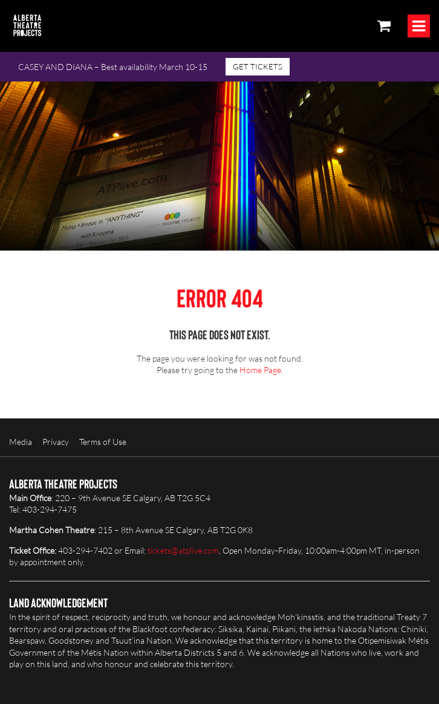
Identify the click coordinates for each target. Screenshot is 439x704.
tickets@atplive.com (183, 550)
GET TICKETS (257, 66)
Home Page (260, 370)
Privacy (55, 442)
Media (20, 442)
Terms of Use (102, 442)
